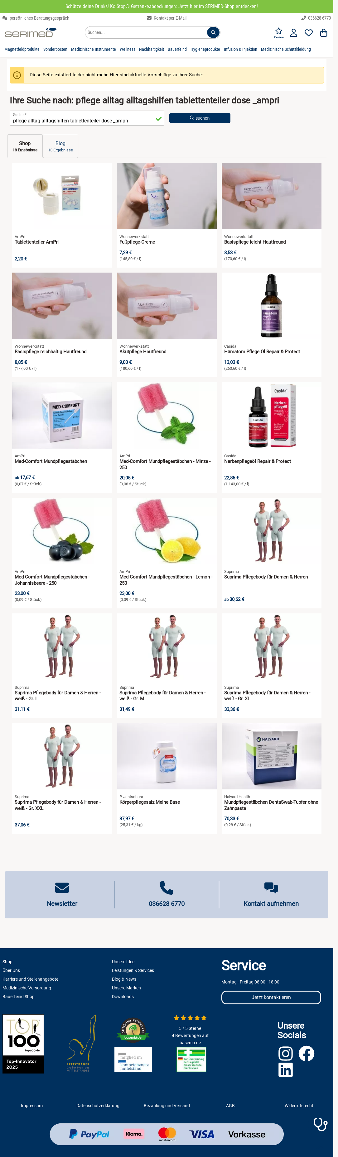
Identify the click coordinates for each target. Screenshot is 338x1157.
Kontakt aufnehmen (271, 903)
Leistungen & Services (133, 970)
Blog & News (124, 979)
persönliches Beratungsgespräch (35, 18)
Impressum (32, 1105)
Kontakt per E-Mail (167, 18)
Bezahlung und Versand (167, 1105)
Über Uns (11, 970)
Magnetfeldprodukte (22, 49)
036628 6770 (316, 18)
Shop (7, 961)
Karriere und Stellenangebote (30, 979)
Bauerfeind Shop (18, 996)
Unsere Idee (123, 961)
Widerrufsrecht (299, 1105)
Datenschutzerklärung (97, 1105)
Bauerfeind (177, 49)
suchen (200, 118)
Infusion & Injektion (240, 49)
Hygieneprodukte (205, 49)
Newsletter (62, 903)
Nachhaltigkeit (151, 49)
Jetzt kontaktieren (271, 997)
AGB (230, 1105)
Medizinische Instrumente (93, 49)
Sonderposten (55, 49)
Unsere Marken (126, 987)
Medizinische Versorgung (26, 987)
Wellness (127, 49)
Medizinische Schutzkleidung (286, 49)
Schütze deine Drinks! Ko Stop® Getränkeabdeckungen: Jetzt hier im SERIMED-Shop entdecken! (161, 6)
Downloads (123, 996)
